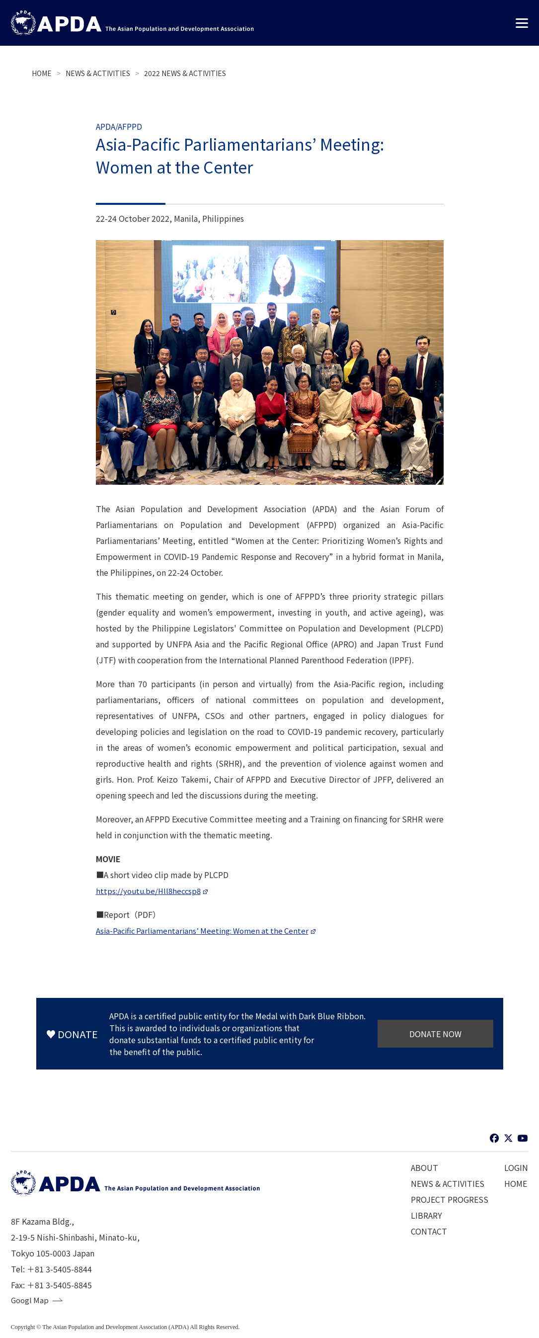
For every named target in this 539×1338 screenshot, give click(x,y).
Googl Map (31, 1301)
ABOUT (424, 1167)
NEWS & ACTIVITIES (98, 73)
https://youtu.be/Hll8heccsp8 (151, 890)
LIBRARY (426, 1215)
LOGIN (516, 1167)
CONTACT (429, 1231)
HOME (42, 73)
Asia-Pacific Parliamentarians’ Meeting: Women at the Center (207, 930)
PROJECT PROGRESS (449, 1199)
